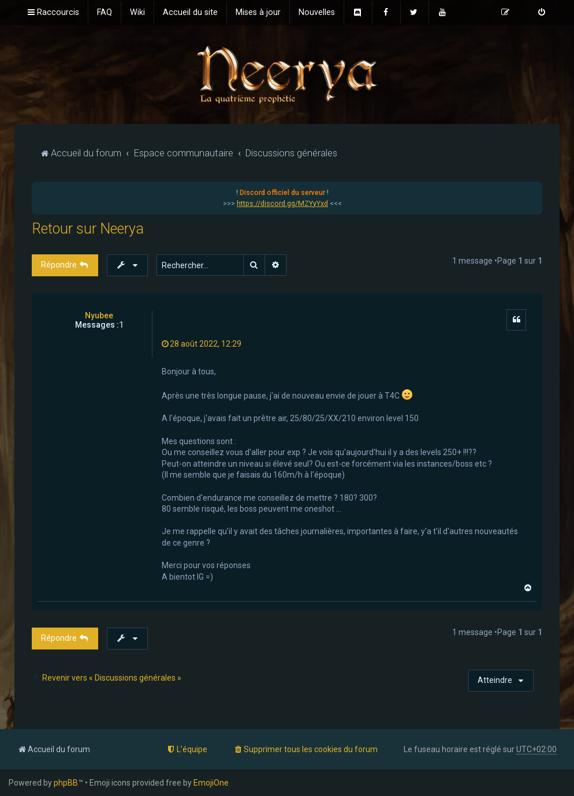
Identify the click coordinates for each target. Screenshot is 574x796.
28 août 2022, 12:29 (201, 343)
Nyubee (99, 315)
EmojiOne (211, 782)
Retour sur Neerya (88, 228)
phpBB (66, 782)
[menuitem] (104, 13)
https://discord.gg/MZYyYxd (282, 204)
